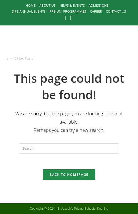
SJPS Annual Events (29, 11)
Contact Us (116, 11)
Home (31, 5)
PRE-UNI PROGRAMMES (68, 11)
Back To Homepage (69, 174)
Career (96, 11)
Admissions (98, 5)
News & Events (72, 5)
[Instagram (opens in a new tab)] (71, 18)
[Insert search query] (69, 148)
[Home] (7, 58)
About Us (47, 5)
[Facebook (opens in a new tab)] (66, 18)
